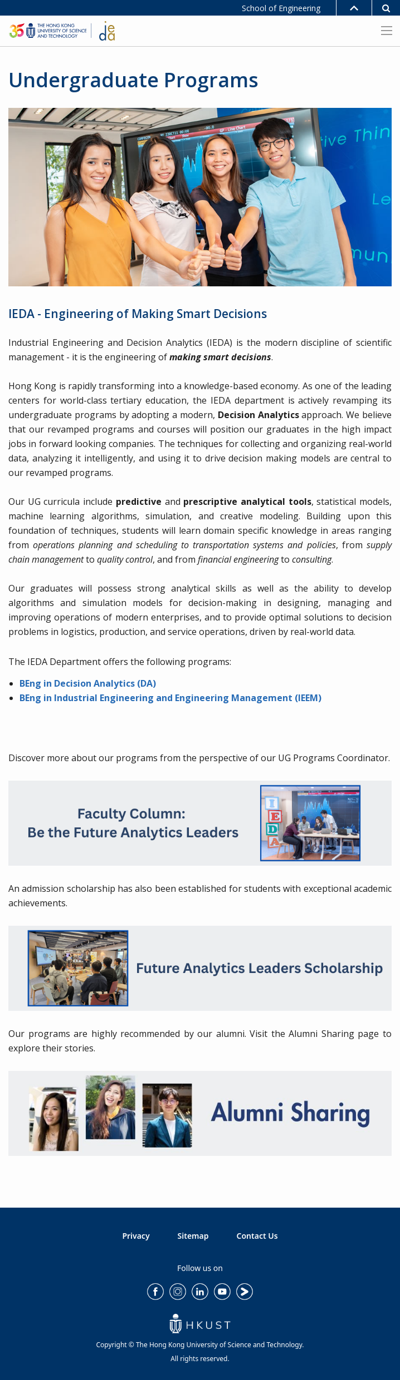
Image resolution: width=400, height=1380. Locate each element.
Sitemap (193, 1235)
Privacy (135, 1235)
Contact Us (257, 1235)
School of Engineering (281, 8)
